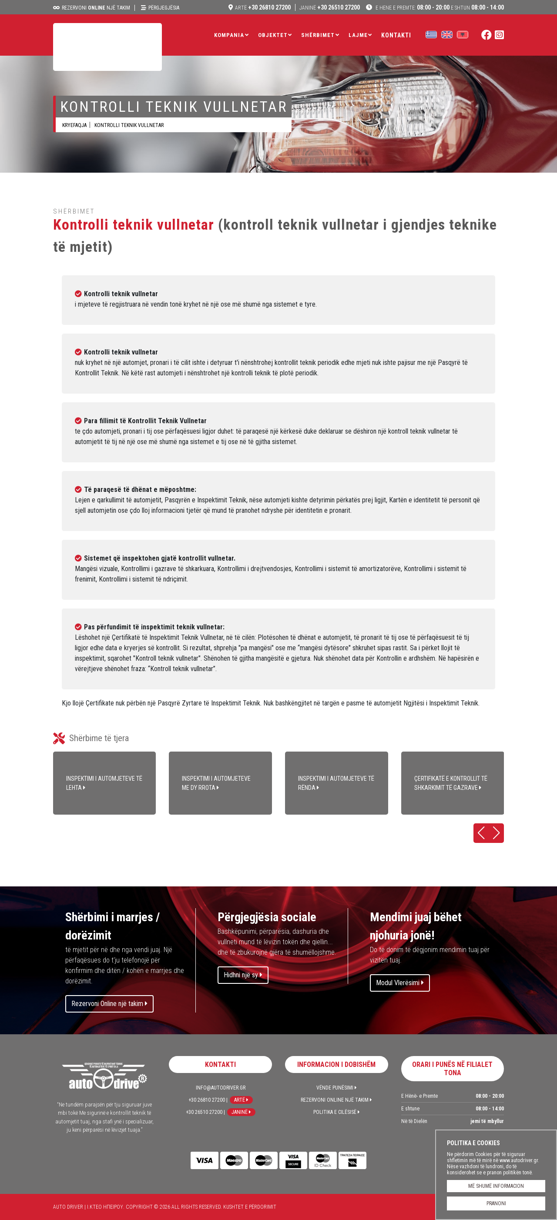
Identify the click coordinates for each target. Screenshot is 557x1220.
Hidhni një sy (243, 975)
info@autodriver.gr (220, 1088)
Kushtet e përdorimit (249, 1207)
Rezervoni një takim (96, 8)
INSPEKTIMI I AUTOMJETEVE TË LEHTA (104, 783)
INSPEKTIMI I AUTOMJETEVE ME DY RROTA (220, 783)
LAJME (358, 35)
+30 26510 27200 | (205, 1112)
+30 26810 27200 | (208, 1100)
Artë (241, 1100)
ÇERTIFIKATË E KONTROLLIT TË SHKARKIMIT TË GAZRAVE (452, 783)
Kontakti (396, 35)
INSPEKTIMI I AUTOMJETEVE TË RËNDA (336, 783)
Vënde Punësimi (336, 1088)
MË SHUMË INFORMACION (496, 1186)
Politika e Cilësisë (336, 1112)
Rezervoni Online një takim (109, 1003)
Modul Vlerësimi (400, 983)
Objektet (273, 35)
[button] (481, 833)
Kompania (229, 35)
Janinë (241, 1112)
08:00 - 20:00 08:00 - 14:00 (439, 7)
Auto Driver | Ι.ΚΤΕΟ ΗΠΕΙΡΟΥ (107, 47)
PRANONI (496, 1203)
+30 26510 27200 (329, 7)
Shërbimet (318, 35)
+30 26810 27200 (263, 7)
